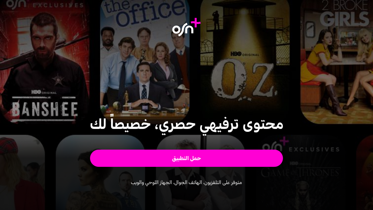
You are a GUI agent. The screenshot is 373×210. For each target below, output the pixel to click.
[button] (186, 158)
